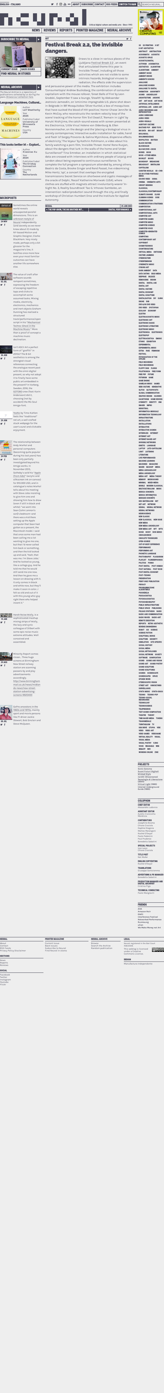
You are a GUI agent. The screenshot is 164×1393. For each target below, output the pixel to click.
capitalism (143, 168)
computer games (146, 219)
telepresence (144, 709)
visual (157, 737)
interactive (144, 427)
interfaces (143, 433)
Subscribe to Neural (15, 39)
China (154, 179)
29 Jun (4, 420)
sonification (155, 658)
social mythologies (148, 651)
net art (142, 504)
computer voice (146, 228)
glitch (141, 390)
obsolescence (145, 535)
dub (147, 301)
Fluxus (154, 368)
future (151, 374)
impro (149, 405)
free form (156, 371)
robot (141, 630)
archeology (151, 95)
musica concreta (146, 492)
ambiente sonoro (146, 79)
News (36, 30)
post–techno (145, 575)
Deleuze (151, 277)
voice (141, 746)
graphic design (145, 396)
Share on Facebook (4, 225)
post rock (157, 569)
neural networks (146, 510)
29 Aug (4, 662)
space (155, 676)
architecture (145, 98)
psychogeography (147, 602)
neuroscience (145, 513)
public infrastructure (149, 605)
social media (144, 648)
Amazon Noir (144, 911)
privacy (142, 584)
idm (159, 402)
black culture (145, 143)
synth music (144, 691)
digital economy (146, 292)
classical (143, 188)
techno (142, 695)
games (157, 384)
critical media (145, 252)
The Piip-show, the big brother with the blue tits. (66, 209)
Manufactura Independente (138, 963)
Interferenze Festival (148, 917)
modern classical (155, 486)
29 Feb (4, 456)
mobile (142, 486)
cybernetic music (146, 264)
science (154, 630)
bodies (141, 152)
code (157, 197)
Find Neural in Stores (16, 73)
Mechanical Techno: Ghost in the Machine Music (26, 326)
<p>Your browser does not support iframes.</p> (20, 145)
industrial (143, 408)
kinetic (142, 445)
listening (149, 452)
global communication (149, 393)
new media (143, 523)
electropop (144, 335)
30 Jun (4, 355)
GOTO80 (17, 391)
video (141, 730)
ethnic (142, 341)
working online (146, 752)
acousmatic (144, 55)
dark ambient (145, 270)
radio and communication (150, 614)
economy (152, 311)
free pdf (142, 374)
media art (143, 476)
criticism (158, 252)
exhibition (151, 341)
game (151, 377)
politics (142, 563)
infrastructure (146, 418)
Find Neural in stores (56, 950)
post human (157, 566)
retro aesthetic (155, 623)
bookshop (143, 162)
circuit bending (145, 185)
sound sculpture (146, 667)
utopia (152, 727)
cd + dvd (158, 171)
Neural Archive (119, 30)
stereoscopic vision (148, 682)
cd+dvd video (144, 179)
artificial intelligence (149, 104)
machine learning (147, 461)
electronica (144, 332)
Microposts (8, 198)
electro (142, 314)
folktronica (144, 371)
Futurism (143, 377)
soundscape (152, 673)
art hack (148, 101)
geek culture (144, 387)
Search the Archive (101, 945)
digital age (151, 283)
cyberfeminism (145, 261)
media (157, 467)
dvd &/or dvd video (147, 304)
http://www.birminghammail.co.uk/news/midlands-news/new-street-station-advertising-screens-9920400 (26, 688)
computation (144, 207)
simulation (144, 642)
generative (156, 387)
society (158, 654)
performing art (146, 551)
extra (141, 351)
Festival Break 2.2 (102, 62)
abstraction (155, 51)
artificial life (145, 107)
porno (151, 563)
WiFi (149, 749)
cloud (157, 194)
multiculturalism (146, 489)
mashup (149, 467)
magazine (153, 464)
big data (142, 131)
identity (152, 402)
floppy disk (144, 368)
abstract (143, 51)
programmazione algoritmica (146, 589)
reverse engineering (147, 627)
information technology (150, 415)
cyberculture (145, 258)
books (151, 158)
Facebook (5, 974)
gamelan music (145, 384)
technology (144, 703)
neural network (154, 507)
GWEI (140, 914)
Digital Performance (119, 209)
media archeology (147, 473)
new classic (144, 516)
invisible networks (147, 442)
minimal (142, 483)
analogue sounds (147, 85)
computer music (146, 222)
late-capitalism (154, 448)
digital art (144, 286)
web (157, 746)
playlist (142, 560)
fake (148, 351)
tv (153, 724)
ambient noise (145, 73)
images (142, 405)
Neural (48, 206)
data (155, 270)
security (153, 639)
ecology (142, 311)
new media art (145, 529)
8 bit (157, 45)
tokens (159, 718)
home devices (156, 399)
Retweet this (1, 225)
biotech (154, 140)
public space (144, 608)
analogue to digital (148, 88)
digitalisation (145, 298)
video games (144, 734)
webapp (142, 749)
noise (141, 532)
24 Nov (4, 221)
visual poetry (145, 743)
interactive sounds (147, 430)
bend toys (156, 127)
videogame (156, 734)
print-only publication (149, 581)
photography (145, 557)
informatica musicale (148, 411)
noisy (148, 532)
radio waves (144, 617)
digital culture (145, 289)
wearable (149, 746)
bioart (160, 131)
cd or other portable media (148, 175)
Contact (100, 4)
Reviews (50, 30)
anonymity (155, 92)
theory (151, 715)
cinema (142, 182)
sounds (142, 673)
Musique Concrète (147, 498)
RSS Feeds (111, 4)
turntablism (144, 724)
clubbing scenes (146, 197)
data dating (144, 274)
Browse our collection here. (19, 96)
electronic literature (148, 326)
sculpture (143, 639)
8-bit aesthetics (146, 48)
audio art (157, 107)
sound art (143, 664)
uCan (140, 925)
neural (142, 507)
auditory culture (146, 124)
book (148, 152)
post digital (144, 566)
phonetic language (147, 554)
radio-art (156, 617)
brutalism (155, 164)
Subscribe (87, 4)
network (151, 504)
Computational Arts (148, 213)
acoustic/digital (146, 61)
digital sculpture (146, 295)
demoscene (143, 280)
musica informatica (148, 495)
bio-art (151, 131)
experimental (145, 345)
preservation (145, 578)
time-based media (146, 718)
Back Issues (28, 69)
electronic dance (146, 323)
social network (146, 654)
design (153, 280)
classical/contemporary (150, 191)
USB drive (143, 727)
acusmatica (153, 64)
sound (141, 661)
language (151, 445)
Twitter (3, 977)
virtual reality (146, 737)
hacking (157, 396)
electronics (157, 332)
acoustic (155, 55)
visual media (144, 740)
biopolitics (144, 140)
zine (156, 752)
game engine (144, 381)
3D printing (148, 45)
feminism (155, 351)
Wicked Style (144, 774)
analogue (143, 82)
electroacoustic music (149, 317)
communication (146, 200)
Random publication (101, 948)
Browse (95, 943)
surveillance (144, 688)
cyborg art (144, 267)
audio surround (146, 115)
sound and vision (154, 661)
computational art (147, 210)
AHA (140, 909)
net (156, 501)
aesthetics (144, 67)
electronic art (145, 320)
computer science (147, 225)
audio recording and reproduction (148, 111)
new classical (145, 520)
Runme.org (143, 922)
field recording (145, 362)
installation (144, 421)
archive (156, 98)
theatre (142, 715)
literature (143, 455)
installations (145, 424)
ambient (155, 70)
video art (149, 730)
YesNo (16, 412)
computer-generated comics (148, 232)
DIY (154, 298)
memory (142, 479)
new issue (158, 520)
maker (141, 467)
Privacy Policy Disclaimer (13, 950)
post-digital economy (148, 572)
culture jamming (146, 255)
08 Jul (4, 721)
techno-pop (152, 695)
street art (143, 685)
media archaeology (147, 470)
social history (145, 645)
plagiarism (158, 557)
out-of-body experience (149, 544)
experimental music (147, 348)
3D (140, 45)
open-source (144, 541)
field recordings (146, 365)
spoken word (144, 679)
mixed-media (153, 483)
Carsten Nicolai (146, 171)
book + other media (147, 155)
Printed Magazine (89, 30)
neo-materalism (146, 501)
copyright (143, 243)
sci (147, 630)
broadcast (144, 164)
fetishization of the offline (148, 358)
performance (145, 547)
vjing (155, 743)
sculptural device (147, 636)
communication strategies (151, 204)
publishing (156, 608)
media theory (156, 476)
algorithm (155, 67)
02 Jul (4, 281)
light (141, 452)
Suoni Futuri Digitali (148, 771)
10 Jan (4, 619)
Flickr (3, 984)
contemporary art (147, 239)
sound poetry (156, 664)
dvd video (143, 308)
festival (142, 354)
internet (154, 433)
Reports (65, 30)
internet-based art (147, 439)
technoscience (145, 706)
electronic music (146, 329)
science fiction (145, 633)
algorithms (144, 70)
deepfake (142, 277)
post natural (145, 569)
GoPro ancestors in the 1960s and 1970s (25, 708)
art (47, 38)
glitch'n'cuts (152, 390)
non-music (157, 532)
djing (160, 298)
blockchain (144, 146)
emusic (159, 338)
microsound (153, 479)
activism (143, 64)
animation (143, 92)
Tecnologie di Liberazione (150, 779)
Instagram (5, 979)
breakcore (154, 162)
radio (159, 611)
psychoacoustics (147, 599)
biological (143, 134)
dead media (156, 274)
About (76, 4)
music (158, 489)
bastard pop (144, 127)
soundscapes (145, 676)
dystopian (153, 308)
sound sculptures (147, 670)
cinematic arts (154, 182)
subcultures (155, 685)
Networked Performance (149, 919)
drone (141, 301)
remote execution (147, 620)
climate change (146, 194)
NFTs (161, 529)
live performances (147, 458)
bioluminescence (146, 137)
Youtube (4, 982)
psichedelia (144, 593)
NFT (155, 529)
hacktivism (144, 399)
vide (158, 727)
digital (142, 283)
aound (141, 95)
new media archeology (149, 526)
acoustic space (145, 57)
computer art (145, 216)
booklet (142, 158)
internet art (144, 436)
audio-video (144, 118)
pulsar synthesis (147, 611)
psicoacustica (145, 596)
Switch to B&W (127, 4)
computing (143, 237)
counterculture (146, 249)
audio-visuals (145, 121)
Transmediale (145, 721)
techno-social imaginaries (145, 699)
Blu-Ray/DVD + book (147, 149)
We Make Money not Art (149, 927)
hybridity (143, 402)
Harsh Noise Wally (23, 614)
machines (143, 464)
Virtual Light (144, 784)
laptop (142, 448)
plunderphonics (155, 560)
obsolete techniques (148, 538)
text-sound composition (150, 712)
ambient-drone (145, 76)
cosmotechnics (146, 246)
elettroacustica (146, 338)
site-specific (156, 642)
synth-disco (157, 691)
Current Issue (9, 69)
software (143, 658)
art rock (158, 101)
